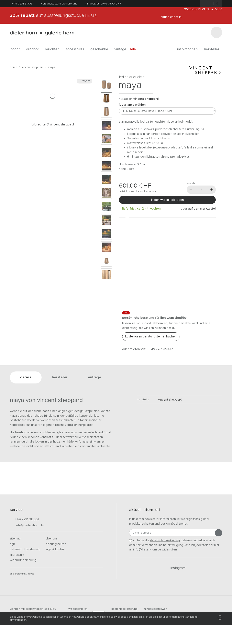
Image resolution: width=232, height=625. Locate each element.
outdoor (34, 49)
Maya (51, 67)
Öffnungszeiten (56, 544)
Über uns (51, 538)
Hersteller (213, 49)
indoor (16, 49)
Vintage (120, 49)
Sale (135, 49)
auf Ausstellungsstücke (53, 15)
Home (13, 67)
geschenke (100, 49)
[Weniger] (191, 190)
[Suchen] (216, 32)
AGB (12, 544)
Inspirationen (189, 49)
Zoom (84, 81)
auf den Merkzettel (202, 208)
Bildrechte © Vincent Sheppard (53, 124)
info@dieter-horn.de (27, 525)
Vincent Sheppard (33, 67)
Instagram (176, 568)
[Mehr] (212, 190)
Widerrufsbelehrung (23, 560)
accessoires (76, 49)
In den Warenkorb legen (167, 199)
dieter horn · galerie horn (42, 33)
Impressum (17, 554)
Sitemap (15, 538)
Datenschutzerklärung (25, 549)
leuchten (54, 49)
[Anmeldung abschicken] (218, 532)
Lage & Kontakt (56, 549)
